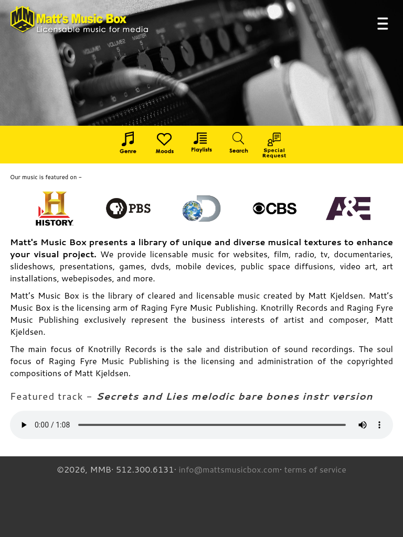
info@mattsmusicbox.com (228, 469)
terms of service (315, 469)
